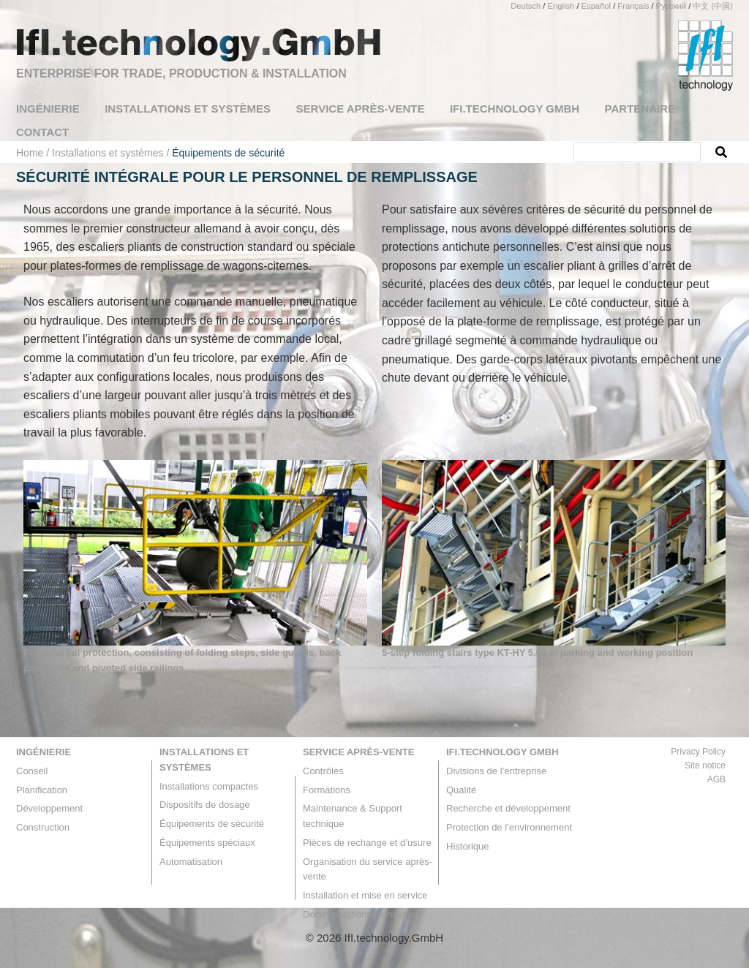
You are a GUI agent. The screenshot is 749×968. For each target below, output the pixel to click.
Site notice (705, 765)
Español (596, 5)
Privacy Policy (698, 751)
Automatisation (190, 861)
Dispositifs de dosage (204, 804)
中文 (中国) (713, 5)
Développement (49, 808)
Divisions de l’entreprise (496, 770)
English (561, 5)
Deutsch (526, 5)
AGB (716, 779)
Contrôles (323, 770)
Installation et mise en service (365, 895)
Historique (467, 846)
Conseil (32, 770)
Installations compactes (208, 786)
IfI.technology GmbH (502, 751)
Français (633, 5)
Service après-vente (358, 751)
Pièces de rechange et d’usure (367, 842)
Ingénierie (43, 751)
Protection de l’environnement (509, 827)
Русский (671, 5)
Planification (41, 789)
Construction (42, 827)
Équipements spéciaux (207, 842)
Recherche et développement (508, 808)
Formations (326, 789)
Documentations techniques (361, 914)
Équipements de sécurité (211, 823)
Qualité (461, 789)
